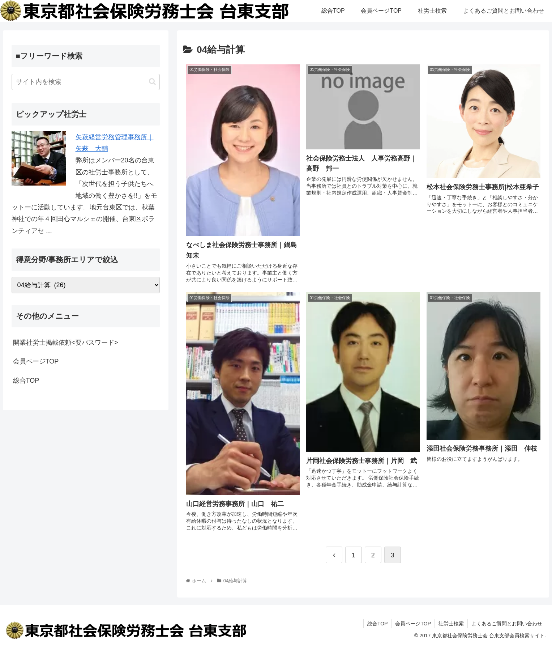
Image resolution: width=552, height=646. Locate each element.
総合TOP (26, 380)
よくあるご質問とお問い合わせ (506, 623)
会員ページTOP (36, 361)
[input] (86, 82)
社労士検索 (451, 623)
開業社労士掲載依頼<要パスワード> (65, 342)
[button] (152, 81)
